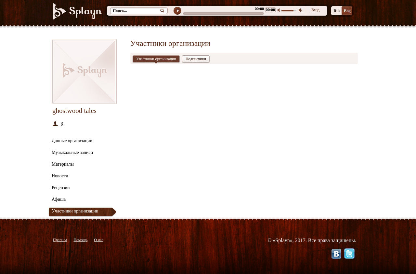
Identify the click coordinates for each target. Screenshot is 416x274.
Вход (315, 9)
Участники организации (75, 211)
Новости (60, 175)
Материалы (63, 164)
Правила (60, 240)
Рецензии (61, 187)
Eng (347, 10)
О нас (98, 240)
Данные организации (72, 140)
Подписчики (196, 59)
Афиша (59, 199)
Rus (336, 10)
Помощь (80, 240)
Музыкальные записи (72, 152)
